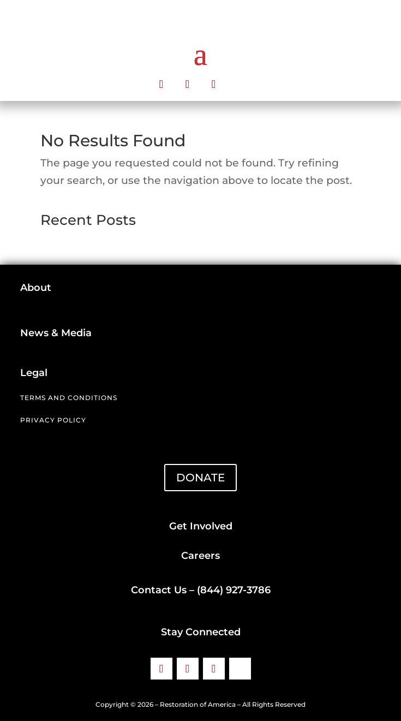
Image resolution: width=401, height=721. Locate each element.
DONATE (200, 477)
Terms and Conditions (68, 398)
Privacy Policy (53, 420)
